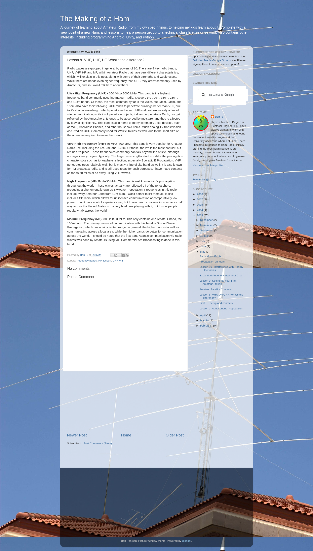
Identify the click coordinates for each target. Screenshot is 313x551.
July (203, 241)
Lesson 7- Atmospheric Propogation (220, 308)
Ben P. (219, 116)
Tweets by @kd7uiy (204, 179)
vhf (121, 260)
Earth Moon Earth (210, 256)
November (206, 225)
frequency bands (87, 260)
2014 (200, 210)
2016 (200, 204)
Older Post (175, 435)
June (203, 246)
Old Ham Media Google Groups (212, 60)
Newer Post (77, 435)
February (206, 325)
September (207, 230)
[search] (222, 95)
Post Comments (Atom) (98, 443)
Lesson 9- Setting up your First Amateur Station (217, 282)
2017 (200, 199)
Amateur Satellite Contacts (215, 289)
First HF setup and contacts (216, 303)
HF (100, 260)
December (206, 219)
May (203, 251)
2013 (200, 215)
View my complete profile (208, 165)
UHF (115, 260)
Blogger (186, 540)
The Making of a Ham (94, 18)
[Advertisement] (125, 402)
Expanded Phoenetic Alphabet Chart (221, 275)
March (204, 320)
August (204, 235)
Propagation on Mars (212, 261)
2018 (200, 194)
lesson (107, 260)
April (203, 315)
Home (126, 435)
